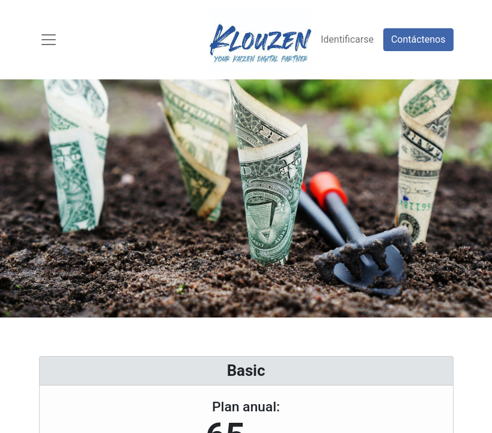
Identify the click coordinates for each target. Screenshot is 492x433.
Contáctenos (418, 39)
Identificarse (347, 39)
